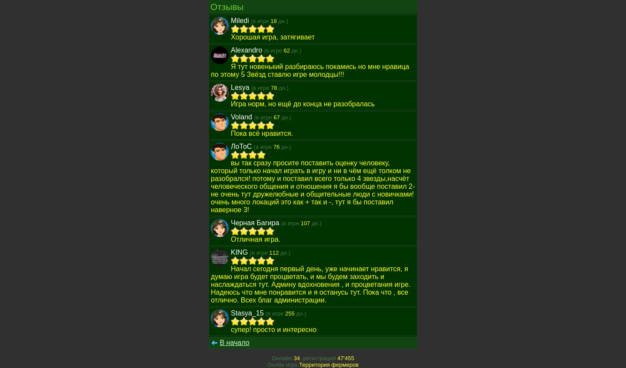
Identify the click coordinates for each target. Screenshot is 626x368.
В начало (234, 342)
